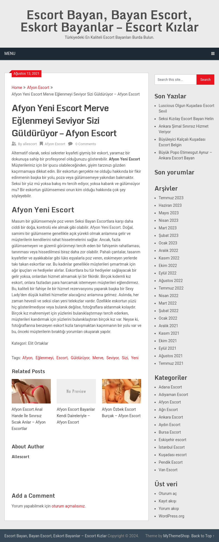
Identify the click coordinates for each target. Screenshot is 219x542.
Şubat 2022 (168, 310)
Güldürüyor (80, 358)
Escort (62, 358)
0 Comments (85, 144)
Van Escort (168, 470)
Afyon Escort (38, 87)
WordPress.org (171, 516)
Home (17, 87)
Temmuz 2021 (171, 363)
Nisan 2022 (168, 295)
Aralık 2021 (168, 326)
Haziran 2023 (170, 205)
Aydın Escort (169, 424)
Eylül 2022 (167, 273)
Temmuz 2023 (171, 198)
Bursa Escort (170, 432)
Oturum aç (168, 493)
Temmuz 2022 (171, 288)
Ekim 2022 (168, 265)
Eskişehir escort (172, 440)
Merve (98, 358)
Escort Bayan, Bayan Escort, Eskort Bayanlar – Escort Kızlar (109, 20)
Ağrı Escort (168, 409)
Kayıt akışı (167, 501)
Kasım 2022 (169, 258)
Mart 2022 (167, 303)
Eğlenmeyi (44, 358)
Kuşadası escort (173, 455)
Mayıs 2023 (169, 213)
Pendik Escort (171, 462)
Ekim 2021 (168, 341)
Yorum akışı (169, 508)
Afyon (27, 358)
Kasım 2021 (169, 333)
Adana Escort (170, 387)
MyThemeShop (176, 536)
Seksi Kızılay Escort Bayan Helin (186, 118)
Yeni (135, 358)
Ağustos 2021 (171, 356)
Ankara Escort (171, 417)
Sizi (125, 358)
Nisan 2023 (168, 220)
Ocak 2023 (168, 243)
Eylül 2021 (167, 348)
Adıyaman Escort (173, 394)
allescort (30, 144)
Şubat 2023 (168, 235)
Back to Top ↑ (203, 536)
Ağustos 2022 (171, 280)
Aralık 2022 (168, 250)
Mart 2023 (167, 228)
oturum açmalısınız (68, 506)
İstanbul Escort (172, 447)
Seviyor (112, 358)
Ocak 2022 (168, 318)
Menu (9, 53)
